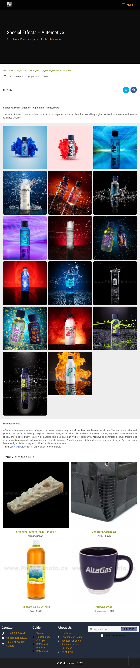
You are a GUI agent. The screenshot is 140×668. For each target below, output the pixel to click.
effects (23, 71)
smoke (48, 71)
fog (42, 71)
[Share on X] (126, 90)
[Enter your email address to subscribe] (113, 629)
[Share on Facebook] (133, 90)
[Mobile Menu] (127, 4)
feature (31, 71)
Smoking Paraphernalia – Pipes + (36, 531)
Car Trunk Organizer (104, 531)
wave (68, 71)
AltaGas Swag (103, 606)
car (17, 71)
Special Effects (15, 76)
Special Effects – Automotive (46, 39)
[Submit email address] (129, 629)
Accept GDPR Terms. (113, 635)
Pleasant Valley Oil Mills (36, 606)
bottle (11, 71)
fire (38, 71)
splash (55, 71)
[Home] (8, 39)
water (62, 71)
